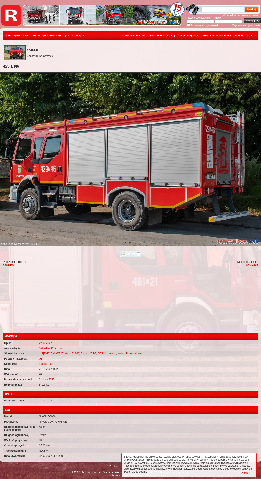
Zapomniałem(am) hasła (246, 25)
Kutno (121, 353)
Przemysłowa (133, 353)
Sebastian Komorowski (52, 348)
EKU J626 (252, 264)
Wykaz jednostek (158, 35)
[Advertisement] (130, 300)
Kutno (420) (64, 35)
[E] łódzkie (49, 35)
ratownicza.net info (134, 35)
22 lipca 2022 (46, 379)
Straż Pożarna (33, 35)
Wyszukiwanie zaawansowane (240, 15)
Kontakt (239, 35)
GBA (41, 358)
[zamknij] (246, 472)
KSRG (92, 353)
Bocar (84, 353)
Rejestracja (178, 35)
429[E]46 (8, 264)
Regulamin (193, 35)
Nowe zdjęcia (224, 35)
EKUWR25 (57, 353)
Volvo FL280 (72, 353)
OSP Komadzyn (107, 353)
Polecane (208, 35)
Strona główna (14, 35)
